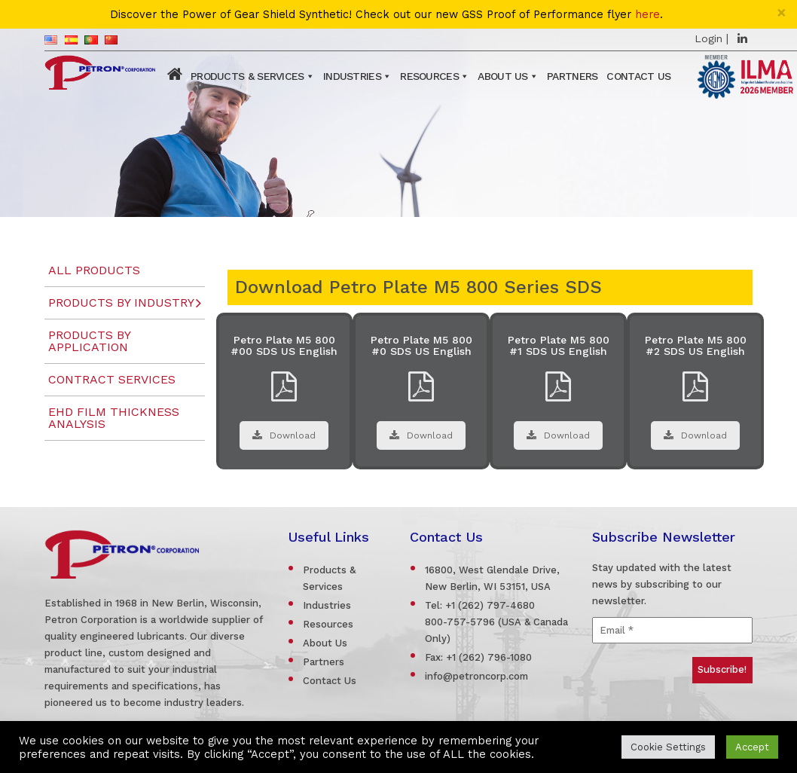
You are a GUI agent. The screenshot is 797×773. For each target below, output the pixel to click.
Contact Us (638, 76)
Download (284, 435)
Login (708, 38)
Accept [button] (752, 747)
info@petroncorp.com (476, 676)
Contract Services (112, 379)
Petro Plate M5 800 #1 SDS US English (558, 345)
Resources (429, 76)
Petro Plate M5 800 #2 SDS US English (696, 345)
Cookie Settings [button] (668, 747)
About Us (502, 76)
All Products (94, 270)
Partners (572, 76)
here (647, 14)
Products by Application (89, 341)
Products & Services (247, 76)
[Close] (781, 12)
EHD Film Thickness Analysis (113, 418)
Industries (352, 76)
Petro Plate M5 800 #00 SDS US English (284, 345)
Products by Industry (121, 302)
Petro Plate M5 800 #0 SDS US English (421, 345)
